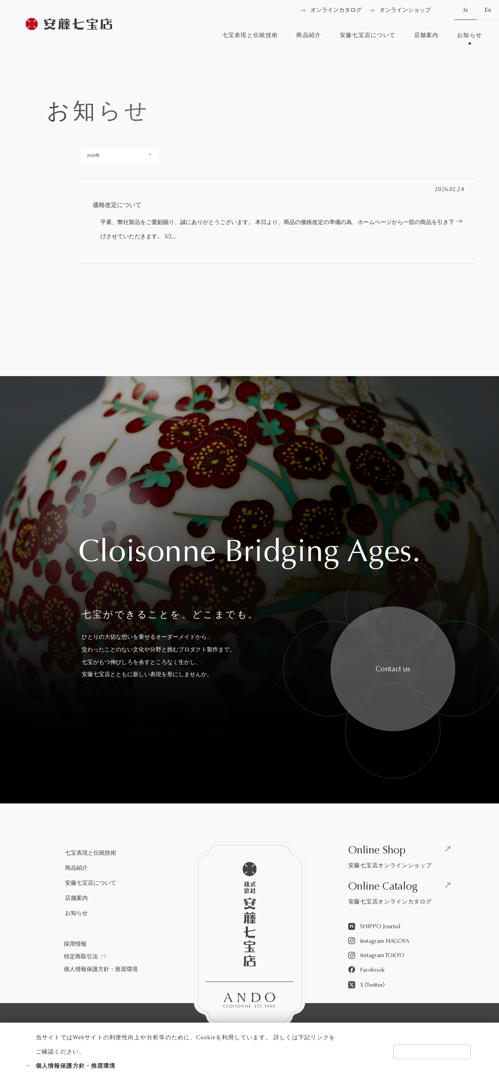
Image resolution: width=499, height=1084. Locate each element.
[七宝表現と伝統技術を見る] (250, 39)
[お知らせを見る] (470, 39)
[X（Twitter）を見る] (367, 985)
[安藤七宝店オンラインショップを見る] (401, 859)
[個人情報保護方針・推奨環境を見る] (181, 1066)
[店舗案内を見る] (426, 39)
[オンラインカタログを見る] (331, 10)
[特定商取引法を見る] (85, 957)
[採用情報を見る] (75, 944)
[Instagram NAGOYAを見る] (378, 941)
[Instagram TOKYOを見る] (376, 956)
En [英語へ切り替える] (488, 13)
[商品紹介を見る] (309, 39)
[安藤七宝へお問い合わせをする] (392, 669)
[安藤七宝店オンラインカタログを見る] (401, 895)
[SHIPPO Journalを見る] (374, 927)
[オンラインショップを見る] (400, 10)
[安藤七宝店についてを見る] (367, 39)
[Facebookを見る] (366, 970)
